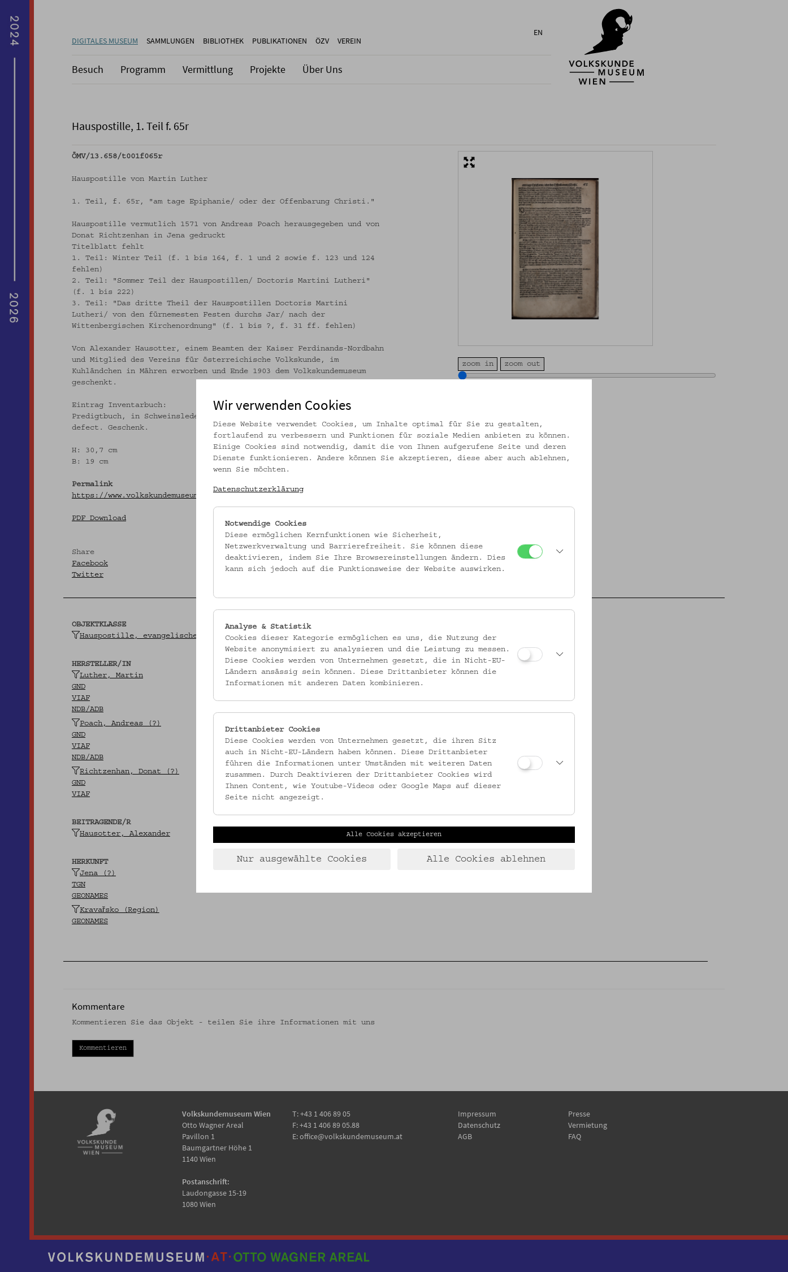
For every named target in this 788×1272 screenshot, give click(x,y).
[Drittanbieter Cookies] (530, 763)
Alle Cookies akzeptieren (394, 834)
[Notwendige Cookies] (530, 551)
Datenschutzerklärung (258, 489)
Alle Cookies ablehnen (486, 859)
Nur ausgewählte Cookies (302, 859)
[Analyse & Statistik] (530, 654)
